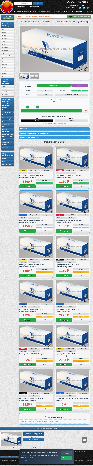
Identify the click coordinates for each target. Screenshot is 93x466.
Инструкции (5, 161)
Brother (4, 35)
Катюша (4, 73)
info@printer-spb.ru (56, 11)
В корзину (28, 186)
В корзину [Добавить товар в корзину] (51, 111)
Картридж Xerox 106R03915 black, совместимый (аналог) (33, 434)
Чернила (4, 122)
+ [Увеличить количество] (37, 107)
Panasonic (5, 50)
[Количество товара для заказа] (32, 107)
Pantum (4, 64)
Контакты (25, 11)
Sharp (4, 62)
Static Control (6, 92)
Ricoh (4, 59)
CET (3, 86)
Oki (3, 53)
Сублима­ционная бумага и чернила (7, 135)
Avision (4, 70)
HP (3, 29)
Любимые (76, 11)
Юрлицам (79, 85)
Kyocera (4, 38)
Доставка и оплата (43, 11)
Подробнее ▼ (25, 460)
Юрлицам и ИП (86, 11)
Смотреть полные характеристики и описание (54, 123)
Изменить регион (8, 18)
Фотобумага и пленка (6, 125)
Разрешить (66, 458)
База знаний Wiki (7, 164)
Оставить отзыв (53, 85)
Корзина (67, 11)
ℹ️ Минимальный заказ (71, 94)
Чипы (4, 139)
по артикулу (34, 6)
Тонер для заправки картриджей (5, 81)
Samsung (5, 47)
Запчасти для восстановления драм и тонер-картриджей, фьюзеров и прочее (7, 104)
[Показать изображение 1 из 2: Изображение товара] (24, 76)
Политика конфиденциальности (9, 456)
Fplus (3, 76)
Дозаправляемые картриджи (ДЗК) (7, 118)
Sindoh (4, 67)
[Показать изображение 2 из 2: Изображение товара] (34, 76)
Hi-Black (4, 89)
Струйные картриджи (5, 130)
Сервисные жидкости (5, 143)
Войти (33, 11)
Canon (4, 32)
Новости (4, 158)
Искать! (38, 3)
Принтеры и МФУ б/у (7, 148)
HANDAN (5, 95)
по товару (21, 6)
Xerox (4, 41)
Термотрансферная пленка (8, 113)
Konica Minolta (6, 56)
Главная (17, 11)
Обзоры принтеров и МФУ (7, 154)
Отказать (66, 453)
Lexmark (4, 44)
